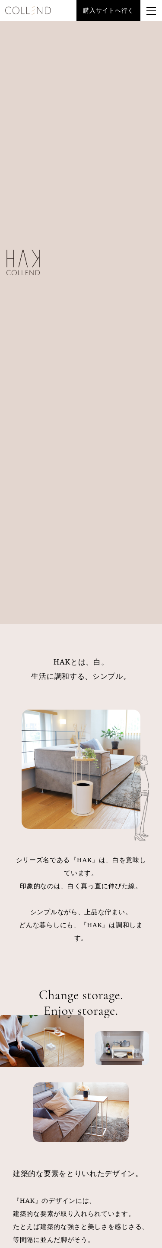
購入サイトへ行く (108, 10)
